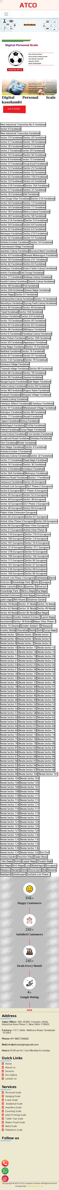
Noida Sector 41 (46, 686)
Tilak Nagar (6, 861)
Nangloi (16, 869)
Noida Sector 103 (29, 778)
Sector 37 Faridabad (11, 163)
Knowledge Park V (10, 590)
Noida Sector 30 (9, 673)
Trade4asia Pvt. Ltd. (35, 1186)
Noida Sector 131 (9, 839)
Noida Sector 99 (9, 773)
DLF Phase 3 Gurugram (36, 503)
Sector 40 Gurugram (11, 508)
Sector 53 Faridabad (36, 220)
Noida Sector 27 (9, 669)
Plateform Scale (12, 1129)
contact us (9, 1078)
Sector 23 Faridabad (11, 172)
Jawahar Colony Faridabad (14, 250)
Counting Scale (11, 1111)
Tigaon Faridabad (10, 420)
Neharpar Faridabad (11, 233)
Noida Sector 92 (46, 760)
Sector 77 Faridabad (11, 416)
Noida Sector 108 (9, 791)
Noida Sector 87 (9, 756)
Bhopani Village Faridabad (36, 394)
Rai (44, 869)
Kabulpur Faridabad (11, 412)
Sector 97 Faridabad (35, 355)
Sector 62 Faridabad (11, 176)
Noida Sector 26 (46, 664)
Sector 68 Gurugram (36, 569)
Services (8, 1071)
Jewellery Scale (11, 1107)
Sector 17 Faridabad (35, 207)
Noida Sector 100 (28, 773)
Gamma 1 (30, 586)
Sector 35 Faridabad (11, 194)
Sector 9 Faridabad (10, 128)
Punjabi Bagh (45, 861)
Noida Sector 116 (9, 808)
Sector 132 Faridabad (12, 359)
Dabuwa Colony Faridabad (14, 455)
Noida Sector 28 (27, 669)
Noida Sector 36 (9, 682)
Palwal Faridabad (9, 429)
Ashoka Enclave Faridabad (14, 242)
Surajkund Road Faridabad (15, 438)
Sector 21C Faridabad (35, 259)
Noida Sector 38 (46, 682)
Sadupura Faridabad (11, 481)
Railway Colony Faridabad (38, 277)
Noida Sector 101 (48, 773)
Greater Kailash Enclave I (27, 617)
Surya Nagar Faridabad (32, 429)
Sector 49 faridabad (34, 307)
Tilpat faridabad (9, 311)
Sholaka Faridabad (41, 438)
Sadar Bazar (41, 856)
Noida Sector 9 (43, 643)
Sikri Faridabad (8, 442)
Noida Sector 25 (27, 664)
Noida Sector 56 (46, 708)
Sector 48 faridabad (11, 285)
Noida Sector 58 (27, 712)
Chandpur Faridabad (42, 403)
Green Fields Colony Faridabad (39, 268)
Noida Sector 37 (27, 682)
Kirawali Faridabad (10, 394)
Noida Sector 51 (9, 704)
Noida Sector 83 (46, 747)
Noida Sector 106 (9, 787)
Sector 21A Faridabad (12, 220)
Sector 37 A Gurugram (12, 547)
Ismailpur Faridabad (33, 468)
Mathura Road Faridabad (14, 477)
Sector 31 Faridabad (35, 189)
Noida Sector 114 (9, 804)
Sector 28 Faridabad (11, 216)
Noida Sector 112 (9, 800)
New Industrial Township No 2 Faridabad (23, 124)
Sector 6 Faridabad (10, 333)
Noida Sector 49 (27, 699)
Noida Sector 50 (46, 699)
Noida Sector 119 (29, 813)
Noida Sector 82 (27, 747)
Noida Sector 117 (29, 808)
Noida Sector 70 (27, 730)
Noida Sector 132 (29, 839)
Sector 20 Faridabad (35, 137)
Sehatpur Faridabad (11, 268)
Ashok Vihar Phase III (35, 529)
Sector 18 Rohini (23, 621)
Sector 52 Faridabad (11, 237)
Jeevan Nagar (7, 294)
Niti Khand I (20, 599)
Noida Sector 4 (8, 638)
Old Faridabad (31, 194)
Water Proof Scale (13, 1122)
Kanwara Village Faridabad (14, 364)
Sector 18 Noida (9, 603)
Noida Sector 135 (9, 848)
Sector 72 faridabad (45, 298)
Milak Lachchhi (8, 586)
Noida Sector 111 (29, 795)
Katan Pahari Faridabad (13, 338)
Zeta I (37, 582)
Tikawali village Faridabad (14, 368)
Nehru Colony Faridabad (37, 211)
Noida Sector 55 (27, 708)
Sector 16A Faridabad (37, 185)
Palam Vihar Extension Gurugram (18, 512)
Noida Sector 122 (29, 852)
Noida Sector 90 (9, 760)
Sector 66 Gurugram (11, 525)
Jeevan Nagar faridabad (37, 290)
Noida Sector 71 (46, 730)
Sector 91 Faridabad (11, 407)
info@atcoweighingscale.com (23, 1044)
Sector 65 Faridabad (35, 263)
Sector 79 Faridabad (36, 359)
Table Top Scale (12, 1118)
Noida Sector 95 (46, 765)
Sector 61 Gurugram (37, 516)
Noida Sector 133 (9, 843)
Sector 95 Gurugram (11, 494)
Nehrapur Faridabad (36, 473)
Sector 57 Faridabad (11, 189)
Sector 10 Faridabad (11, 154)
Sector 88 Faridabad (11, 390)
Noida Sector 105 (29, 782)
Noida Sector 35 (46, 678)
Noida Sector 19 (27, 656)
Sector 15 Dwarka (10, 625)
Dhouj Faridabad (30, 420)
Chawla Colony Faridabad (14, 399)
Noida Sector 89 (46, 756)
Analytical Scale (12, 1103)
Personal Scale (11, 1092)
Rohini (17, 861)
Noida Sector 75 (9, 739)
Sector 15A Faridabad (35, 176)
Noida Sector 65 (46, 721)
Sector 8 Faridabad (10, 159)
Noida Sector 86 (46, 752)
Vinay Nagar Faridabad (12, 346)
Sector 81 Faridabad (11, 324)
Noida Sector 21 (9, 660)
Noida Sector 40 (27, 686)
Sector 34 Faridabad (11, 207)
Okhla (24, 869)
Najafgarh (5, 874)
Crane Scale (10, 1099)
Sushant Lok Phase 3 (38, 874)
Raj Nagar (41, 590)
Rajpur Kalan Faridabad (36, 390)
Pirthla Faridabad (35, 425)
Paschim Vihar (25, 856)
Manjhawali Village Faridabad (40, 407)
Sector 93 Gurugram (36, 551)
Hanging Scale (11, 1096)
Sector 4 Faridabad (35, 447)
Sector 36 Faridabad (35, 464)
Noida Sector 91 (27, 760)
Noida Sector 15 (46, 651)
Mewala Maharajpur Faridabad (40, 255)
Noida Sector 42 (9, 691)
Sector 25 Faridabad (35, 168)
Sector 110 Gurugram (12, 534)
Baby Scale (9, 1126)
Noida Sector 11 (27, 647)
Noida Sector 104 (9, 782)
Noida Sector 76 (27, 739)
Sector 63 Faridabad (35, 229)
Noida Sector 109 (29, 791)
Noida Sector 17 (9, 656)
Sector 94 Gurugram (46, 521)
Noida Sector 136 (29, 848)
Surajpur (46, 582)
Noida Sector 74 (46, 734)
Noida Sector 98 (46, 769)
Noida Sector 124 (29, 821)
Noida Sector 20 (46, 656)
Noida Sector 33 (9, 678)
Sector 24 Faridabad (32, 316)
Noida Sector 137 (9, 852)
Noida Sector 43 (27, 691)
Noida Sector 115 (29, 804)
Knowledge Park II (22, 582)
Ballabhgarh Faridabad (12, 425)
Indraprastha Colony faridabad (17, 298)
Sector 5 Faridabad (34, 146)
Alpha (52, 577)
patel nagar (6, 599)
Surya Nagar (50, 630)
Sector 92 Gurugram (36, 560)
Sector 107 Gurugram (12, 542)
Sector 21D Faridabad (35, 233)
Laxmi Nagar (48, 617)
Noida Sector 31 (27, 673)
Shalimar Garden (37, 599)
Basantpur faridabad (11, 303)
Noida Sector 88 (27, 756)
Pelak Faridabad (27, 442)
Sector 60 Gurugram (34, 508)
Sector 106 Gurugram (12, 538)
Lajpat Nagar (29, 861)
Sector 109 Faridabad (39, 338)
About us (8, 1067)
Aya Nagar (43, 612)
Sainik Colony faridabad (41, 281)
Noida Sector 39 (9, 686)
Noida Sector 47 (46, 695)
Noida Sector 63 (9, 721)
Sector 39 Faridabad (11, 211)
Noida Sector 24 (9, 664)
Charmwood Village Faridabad (16, 246)
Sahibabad (42, 577)
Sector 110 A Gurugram (37, 534)
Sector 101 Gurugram (12, 564)
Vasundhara (42, 595)
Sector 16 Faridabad (11, 464)
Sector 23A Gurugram (12, 569)
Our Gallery (9, 1074)
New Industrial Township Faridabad (20, 133)
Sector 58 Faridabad (35, 216)
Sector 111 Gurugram (12, 560)
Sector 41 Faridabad (11, 229)
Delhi (40, 630)
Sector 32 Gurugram (11, 503)
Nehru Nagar (28, 590)
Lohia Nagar (28, 595)
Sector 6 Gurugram (10, 490)
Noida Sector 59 (46, 712)
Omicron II (5, 582)
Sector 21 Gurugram (11, 529)
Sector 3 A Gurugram (36, 538)
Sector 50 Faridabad (11, 259)
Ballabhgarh (38, 865)
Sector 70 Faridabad (11, 320)
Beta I (21, 586)
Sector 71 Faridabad (11, 277)
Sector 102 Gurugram (36, 556)
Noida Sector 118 (9, 813)
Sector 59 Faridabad (11, 224)
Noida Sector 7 (26, 643)
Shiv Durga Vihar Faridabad (15, 198)
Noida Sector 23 (46, 660)
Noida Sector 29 (46, 669)
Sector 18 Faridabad (35, 141)
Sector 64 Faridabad (35, 224)
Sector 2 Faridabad (10, 150)
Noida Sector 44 (46, 691)
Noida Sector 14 (27, 651)
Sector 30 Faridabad (11, 146)
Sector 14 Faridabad (41, 242)
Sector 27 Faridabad (11, 141)
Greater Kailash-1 (30, 625)
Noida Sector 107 (29, 787)
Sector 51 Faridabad (35, 237)
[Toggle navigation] (6, 14)
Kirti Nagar (18, 865)
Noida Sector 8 (8, 643)
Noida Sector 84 (9, 752)
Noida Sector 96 (9, 769)
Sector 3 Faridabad (10, 468)
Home (7, 1063)
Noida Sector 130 (29, 834)
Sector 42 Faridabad (11, 263)
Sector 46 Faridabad (11, 329)
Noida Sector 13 (9, 651)
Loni (27, 865)
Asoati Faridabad (33, 416)
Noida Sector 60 (9, 717)
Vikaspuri (46, 625)
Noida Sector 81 (9, 747)
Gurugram (51, 865)
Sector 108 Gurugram (12, 556)
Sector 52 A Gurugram (35, 494)
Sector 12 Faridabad (11, 168)
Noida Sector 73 (27, 734)
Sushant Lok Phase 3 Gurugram (17, 577)
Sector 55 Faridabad (35, 172)
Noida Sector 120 (9, 817)
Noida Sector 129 (9, 834)
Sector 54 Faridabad (11, 202)
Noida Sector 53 (46, 704)
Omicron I (42, 586)
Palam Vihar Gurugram (35, 525)
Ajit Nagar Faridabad (39, 381)
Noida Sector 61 (27, 717)
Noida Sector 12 (46, 647)
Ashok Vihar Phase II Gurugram (17, 521)
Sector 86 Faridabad (11, 372)
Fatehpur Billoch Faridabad (15, 403)
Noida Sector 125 (9, 826)
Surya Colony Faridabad (13, 433)
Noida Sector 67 (27, 726)
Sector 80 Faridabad (34, 412)
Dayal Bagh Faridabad (35, 460)
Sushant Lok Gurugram (13, 486)
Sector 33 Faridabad (11, 181)
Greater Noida (7, 630)
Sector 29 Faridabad (33, 150)
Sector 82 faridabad (11, 307)
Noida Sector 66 (9, 726)
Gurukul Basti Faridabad (43, 250)
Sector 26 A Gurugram (12, 516)
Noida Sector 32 (46, 673)
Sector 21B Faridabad (12, 185)
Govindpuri (6, 617)
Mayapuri (5, 869)
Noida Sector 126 (29, 826)
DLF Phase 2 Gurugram (39, 486)
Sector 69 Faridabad (11, 342)
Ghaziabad (22, 630)
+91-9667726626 (19, 1038)
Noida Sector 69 (9, 730)
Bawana (52, 869)
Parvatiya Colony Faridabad (37, 333)
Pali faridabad (30, 285)
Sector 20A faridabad (11, 290)
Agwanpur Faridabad (35, 342)
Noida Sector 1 (8, 634)
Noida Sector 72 (9, 734)
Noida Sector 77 (46, 739)
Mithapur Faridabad (34, 329)
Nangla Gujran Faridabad (13, 381)
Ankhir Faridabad (9, 272)
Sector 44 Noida (9, 612)
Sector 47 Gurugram (36, 564)
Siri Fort (44, 852)
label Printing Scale (14, 1114)
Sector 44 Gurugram (11, 499)
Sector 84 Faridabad (38, 386)
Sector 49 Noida (46, 608)
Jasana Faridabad (33, 377)
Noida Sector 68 (46, 726)
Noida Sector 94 (27, 765)
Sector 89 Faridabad (41, 368)
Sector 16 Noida (46, 603)
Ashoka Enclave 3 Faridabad (15, 451)
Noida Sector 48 (9, 699)
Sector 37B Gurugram (12, 551)
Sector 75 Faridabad (37, 346)
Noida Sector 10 (9, 647)
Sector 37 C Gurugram (38, 547)
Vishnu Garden (8, 856)
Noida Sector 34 (27, 678)
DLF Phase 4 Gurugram (34, 490)
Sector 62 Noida (9, 608)
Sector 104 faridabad (30, 311)
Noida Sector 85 (27, 752)
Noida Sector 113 (29, 800)
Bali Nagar (5, 865)
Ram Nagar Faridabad (12, 447)
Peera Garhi (35, 869)
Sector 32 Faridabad (41, 455)
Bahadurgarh (19, 874)
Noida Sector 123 (9, 821)
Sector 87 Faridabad (11, 355)
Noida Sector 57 (9, 712)
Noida (32, 630)
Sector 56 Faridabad (35, 154)
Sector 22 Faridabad (35, 181)
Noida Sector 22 (27, 660)
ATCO (28, 5)
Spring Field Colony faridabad (40, 303)
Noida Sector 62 (46, 717)
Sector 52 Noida (27, 608)
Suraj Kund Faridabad (35, 163)
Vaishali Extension (10, 595)
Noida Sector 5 (26, 638)
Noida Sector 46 (27, 695)
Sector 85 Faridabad (11, 377)
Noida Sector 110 (9, 795)
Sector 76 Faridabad (33, 351)
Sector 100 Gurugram (12, 573)
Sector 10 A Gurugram (37, 542)
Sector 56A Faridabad (12, 473)
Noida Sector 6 (43, 638)
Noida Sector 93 (9, 765)
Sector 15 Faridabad (33, 159)
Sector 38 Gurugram (34, 499)
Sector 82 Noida (27, 612)
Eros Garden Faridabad (39, 433)
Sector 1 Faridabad (39, 477)
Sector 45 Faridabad (35, 320)
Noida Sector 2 (26, 634)
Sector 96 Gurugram (36, 573)
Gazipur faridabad (10, 316)
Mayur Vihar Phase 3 (44, 621)
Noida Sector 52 (27, 704)
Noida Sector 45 (9, 695)
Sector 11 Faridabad (11, 460)
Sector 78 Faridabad (35, 372)
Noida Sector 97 (27, 769)
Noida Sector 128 (29, 830)
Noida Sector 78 (9, 743)
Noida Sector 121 (29, 817)
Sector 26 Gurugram (35, 481)
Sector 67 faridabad (26, 294)
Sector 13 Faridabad (35, 202)
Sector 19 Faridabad (11, 137)
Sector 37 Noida (27, 603)
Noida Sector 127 (9, 830)
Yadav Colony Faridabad (13, 386)
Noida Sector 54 (9, 708)
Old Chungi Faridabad (32, 272)
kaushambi (6, 621)
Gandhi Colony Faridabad (13, 281)
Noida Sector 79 (27, 743)
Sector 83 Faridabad (35, 324)
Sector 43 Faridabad (11, 255)
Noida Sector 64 (27, 721)
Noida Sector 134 (29, 843)
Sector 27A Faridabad (43, 198)
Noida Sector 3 (43, 634)
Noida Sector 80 (46, 743)
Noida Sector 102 (9, 778)
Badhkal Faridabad (10, 351)
